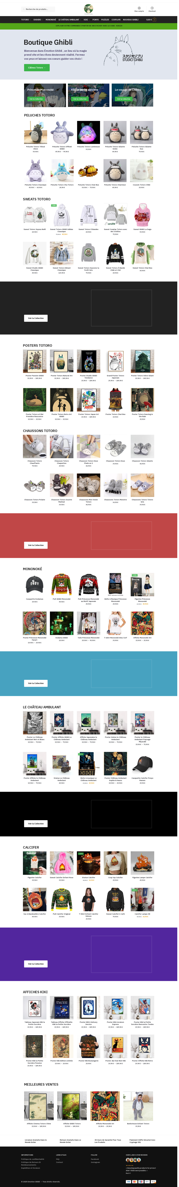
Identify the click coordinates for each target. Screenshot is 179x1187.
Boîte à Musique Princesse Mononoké (116, 600)
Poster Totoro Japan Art (88, 414)
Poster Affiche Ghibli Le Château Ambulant (62, 738)
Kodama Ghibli (62, 638)
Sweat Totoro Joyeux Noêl (35, 229)
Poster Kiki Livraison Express (115, 1023)
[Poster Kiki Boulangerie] (88, 1046)
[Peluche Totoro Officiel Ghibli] (62, 132)
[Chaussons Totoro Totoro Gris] (142, 485)
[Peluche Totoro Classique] (35, 170)
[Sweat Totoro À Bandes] (88, 215)
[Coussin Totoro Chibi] (141, 170)
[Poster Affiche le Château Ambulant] (34, 763)
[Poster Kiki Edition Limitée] (61, 1046)
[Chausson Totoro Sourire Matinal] (61, 485)
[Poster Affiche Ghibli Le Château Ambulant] (61, 723)
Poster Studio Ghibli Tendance (88, 377)
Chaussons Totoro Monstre (115, 500)
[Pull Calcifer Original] (61, 899)
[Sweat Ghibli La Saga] (142, 215)
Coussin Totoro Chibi (141, 185)
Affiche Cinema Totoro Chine (39, 1124)
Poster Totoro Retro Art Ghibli (62, 415)
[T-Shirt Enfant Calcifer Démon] (88, 899)
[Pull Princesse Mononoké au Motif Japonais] (88, 584)
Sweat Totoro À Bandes (88, 229)
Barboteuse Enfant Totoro (138, 1124)
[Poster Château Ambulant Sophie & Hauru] (115, 763)
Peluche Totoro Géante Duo (141, 148)
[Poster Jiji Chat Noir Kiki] (115, 1046)
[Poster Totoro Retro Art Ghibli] (61, 400)
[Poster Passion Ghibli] (34, 361)
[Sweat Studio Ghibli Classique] (34, 253)
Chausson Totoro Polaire (34, 500)
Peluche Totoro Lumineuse (88, 147)
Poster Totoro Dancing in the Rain (142, 415)
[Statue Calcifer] (88, 863)
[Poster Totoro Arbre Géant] (142, 361)
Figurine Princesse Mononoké (142, 600)
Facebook (95, 1159)
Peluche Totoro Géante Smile (115, 148)
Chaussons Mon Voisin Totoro (88, 501)
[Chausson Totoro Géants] (142, 446)
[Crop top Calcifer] (115, 863)
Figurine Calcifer (35, 877)
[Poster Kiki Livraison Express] (115, 1007)
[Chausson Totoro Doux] (115, 446)
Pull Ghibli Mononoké (61, 599)
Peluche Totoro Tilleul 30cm (35, 148)
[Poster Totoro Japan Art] (88, 400)
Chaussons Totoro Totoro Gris (142, 501)
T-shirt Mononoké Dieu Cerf (115, 638)
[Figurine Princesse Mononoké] (142, 584)
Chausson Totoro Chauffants (35, 462)
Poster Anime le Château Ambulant (115, 738)
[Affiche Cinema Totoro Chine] (39, 1106)
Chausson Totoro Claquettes (62, 462)
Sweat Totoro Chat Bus (142, 268)
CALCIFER (31, 847)
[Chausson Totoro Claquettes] (61, 446)
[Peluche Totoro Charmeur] (115, 170)
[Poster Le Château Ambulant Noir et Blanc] (34, 723)
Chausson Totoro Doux (115, 461)
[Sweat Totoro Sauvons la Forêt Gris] (88, 253)
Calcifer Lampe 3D (142, 914)
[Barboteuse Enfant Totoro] (138, 1106)
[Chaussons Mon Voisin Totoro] (88, 485)
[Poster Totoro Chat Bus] (115, 400)
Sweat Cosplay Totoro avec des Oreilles (115, 230)
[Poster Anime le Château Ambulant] (115, 723)
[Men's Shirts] (45, 95)
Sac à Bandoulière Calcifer (35, 914)
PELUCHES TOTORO (39, 115)
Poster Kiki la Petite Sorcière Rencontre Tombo (142, 1023)
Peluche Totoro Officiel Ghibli (62, 148)
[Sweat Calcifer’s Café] (115, 899)
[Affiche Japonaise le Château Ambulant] (88, 723)
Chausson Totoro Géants (142, 461)
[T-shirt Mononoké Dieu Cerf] (115, 623)
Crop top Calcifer (115, 877)
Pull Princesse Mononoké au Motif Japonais (88, 600)
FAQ (57, 1159)
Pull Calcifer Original (61, 914)
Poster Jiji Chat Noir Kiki (115, 1061)
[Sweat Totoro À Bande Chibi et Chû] (115, 253)
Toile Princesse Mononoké (88, 638)
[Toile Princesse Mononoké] (88, 623)
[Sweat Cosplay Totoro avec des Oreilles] (115, 215)
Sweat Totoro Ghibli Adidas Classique (61, 230)
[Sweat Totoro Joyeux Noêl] (34, 215)
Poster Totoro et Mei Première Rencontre (34, 415)
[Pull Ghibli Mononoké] (61, 584)
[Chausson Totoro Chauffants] (34, 446)
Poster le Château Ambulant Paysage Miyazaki (142, 739)
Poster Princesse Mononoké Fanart (34, 639)
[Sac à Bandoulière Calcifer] (34, 899)
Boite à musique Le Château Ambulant (89, 779)
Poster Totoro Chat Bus (115, 414)
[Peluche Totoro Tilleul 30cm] (35, 132)
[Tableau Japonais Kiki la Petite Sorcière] (34, 1007)
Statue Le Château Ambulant (62, 779)
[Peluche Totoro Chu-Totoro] (62, 170)
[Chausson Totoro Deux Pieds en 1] (88, 446)
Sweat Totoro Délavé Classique (62, 269)
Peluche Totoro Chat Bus (88, 185)
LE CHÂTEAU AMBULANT (42, 707)
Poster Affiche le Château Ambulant (35, 779)
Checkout (152, 9)
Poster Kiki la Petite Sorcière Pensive (34, 1062)
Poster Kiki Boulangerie (88, 1061)
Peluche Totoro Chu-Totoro (62, 185)
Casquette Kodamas (34, 599)
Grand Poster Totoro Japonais (115, 377)
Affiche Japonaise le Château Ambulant (88, 738)
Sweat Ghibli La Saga (142, 229)
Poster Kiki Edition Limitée (61, 1061)
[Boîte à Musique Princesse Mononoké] (115, 584)
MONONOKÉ (32, 569)
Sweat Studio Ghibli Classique (34, 269)
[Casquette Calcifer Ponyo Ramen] (142, 763)
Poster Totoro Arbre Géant (142, 376)
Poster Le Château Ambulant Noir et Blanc (34, 738)
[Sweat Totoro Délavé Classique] (61, 253)
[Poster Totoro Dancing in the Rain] (142, 400)
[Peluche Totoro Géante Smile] (115, 132)
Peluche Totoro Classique (35, 185)
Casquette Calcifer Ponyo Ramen (142, 779)
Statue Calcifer (88, 877)
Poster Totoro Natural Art (61, 376)
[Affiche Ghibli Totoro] (72, 1106)
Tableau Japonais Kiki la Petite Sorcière (35, 1023)
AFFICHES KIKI (35, 992)
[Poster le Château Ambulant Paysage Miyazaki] (142, 723)
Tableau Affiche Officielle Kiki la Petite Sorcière (61, 1023)
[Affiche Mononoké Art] (142, 623)
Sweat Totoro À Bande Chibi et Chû (115, 269)
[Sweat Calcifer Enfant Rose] (61, 863)
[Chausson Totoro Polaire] (34, 485)
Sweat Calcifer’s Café (115, 914)
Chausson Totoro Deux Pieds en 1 (88, 462)
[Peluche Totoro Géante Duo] (141, 132)
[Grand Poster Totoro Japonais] (115, 361)
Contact (59, 1162)
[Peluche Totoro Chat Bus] (88, 170)
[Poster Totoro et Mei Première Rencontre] (34, 400)
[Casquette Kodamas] (34, 584)
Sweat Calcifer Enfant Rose (61, 877)
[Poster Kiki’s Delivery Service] (88, 1007)
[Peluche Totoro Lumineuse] (88, 132)
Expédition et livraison (30, 1168)
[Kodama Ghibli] (61, 623)
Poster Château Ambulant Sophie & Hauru (116, 779)
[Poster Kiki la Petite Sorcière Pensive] (34, 1046)
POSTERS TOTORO (37, 345)
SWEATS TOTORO (37, 199)
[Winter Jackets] (132, 95)
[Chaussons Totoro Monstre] (115, 485)
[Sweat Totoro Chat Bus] (142, 253)
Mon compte (139, 9)
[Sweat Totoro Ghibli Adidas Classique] (61, 215)
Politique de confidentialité (32, 1159)
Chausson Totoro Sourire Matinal (61, 501)
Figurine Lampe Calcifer (142, 877)
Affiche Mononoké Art (142, 638)
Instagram (95, 1162)
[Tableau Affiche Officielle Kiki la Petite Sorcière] (61, 1007)
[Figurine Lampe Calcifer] (142, 863)
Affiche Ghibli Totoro (72, 1124)
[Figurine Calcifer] (34, 863)
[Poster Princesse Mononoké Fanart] (34, 623)
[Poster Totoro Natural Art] (61, 361)
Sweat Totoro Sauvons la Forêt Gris (88, 269)
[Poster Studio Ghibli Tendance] (88, 361)
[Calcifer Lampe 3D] (142, 899)
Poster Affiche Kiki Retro (142, 1061)
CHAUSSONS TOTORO (40, 430)
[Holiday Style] (88, 95)
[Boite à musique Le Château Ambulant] (88, 763)
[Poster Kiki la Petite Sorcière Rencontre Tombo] (142, 1007)
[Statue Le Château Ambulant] (61, 763)
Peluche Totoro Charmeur (115, 185)
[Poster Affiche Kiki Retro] (142, 1046)
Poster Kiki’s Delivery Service (88, 1023)
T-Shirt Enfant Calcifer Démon (88, 915)
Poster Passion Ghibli (35, 376)
